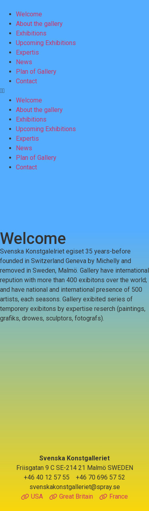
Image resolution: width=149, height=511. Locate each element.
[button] (74, 91)
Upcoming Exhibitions (46, 43)
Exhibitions (31, 33)
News (24, 62)
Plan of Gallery (36, 71)
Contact (26, 81)
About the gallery (39, 24)
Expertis (27, 52)
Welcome (29, 14)
